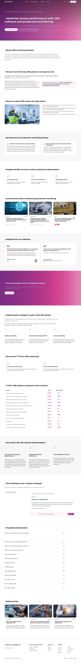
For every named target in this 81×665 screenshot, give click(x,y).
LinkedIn (70, 658)
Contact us (73, 1)
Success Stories (35, 1)
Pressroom (69, 650)
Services (59, 647)
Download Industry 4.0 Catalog (29, 29)
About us (49, 647)
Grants (49, 650)
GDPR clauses (31, 648)
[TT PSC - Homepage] (8, 1)
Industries (60, 648)
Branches (49, 648)
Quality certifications (33, 650)
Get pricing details (11, 29)
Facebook (66, 658)
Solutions (69, 647)
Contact (68, 652)
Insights (43, 1)
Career (49, 1)
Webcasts (60, 652)
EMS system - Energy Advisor (39, 508)
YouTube (74, 658)
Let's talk (71, 514)
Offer (27, 1)
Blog (59, 650)
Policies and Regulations (34, 647)
